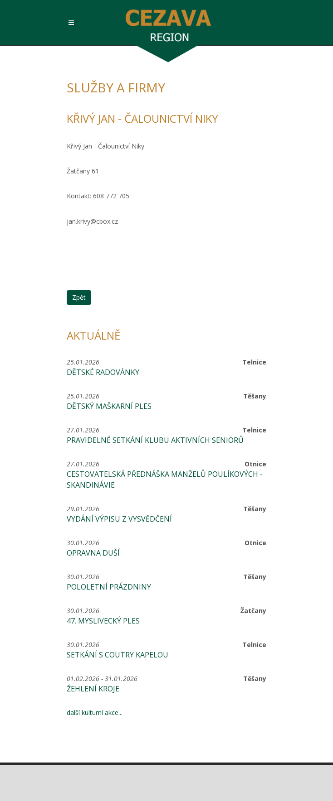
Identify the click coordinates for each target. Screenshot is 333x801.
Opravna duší (93, 553)
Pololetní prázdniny (109, 587)
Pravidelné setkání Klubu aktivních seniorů (155, 440)
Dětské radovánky (103, 372)
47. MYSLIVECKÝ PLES (103, 621)
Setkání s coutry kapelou (117, 655)
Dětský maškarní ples (109, 406)
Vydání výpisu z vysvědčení (119, 519)
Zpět (79, 297)
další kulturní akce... (94, 712)
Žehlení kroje (93, 689)
